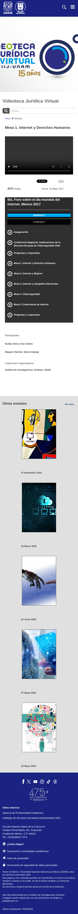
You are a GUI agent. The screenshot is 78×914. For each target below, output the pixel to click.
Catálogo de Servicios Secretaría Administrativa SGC (31, 818)
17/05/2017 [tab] (39, 222)
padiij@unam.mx (10, 901)
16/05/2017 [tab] (39, 215)
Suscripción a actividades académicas (26, 851)
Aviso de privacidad (15, 858)
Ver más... (70, 404)
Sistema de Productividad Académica (22, 812)
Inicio (8, 118)
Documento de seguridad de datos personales (30, 865)
